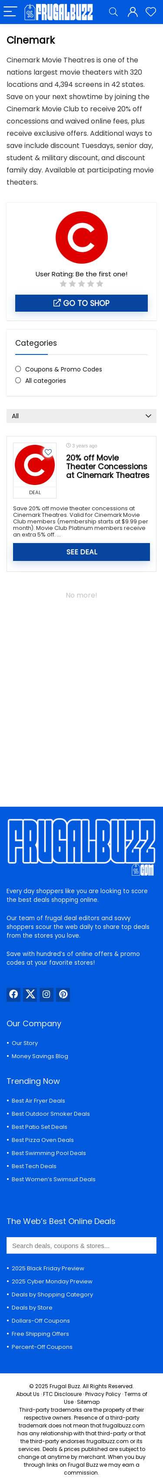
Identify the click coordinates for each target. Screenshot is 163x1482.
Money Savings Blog (40, 1056)
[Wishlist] (151, 12)
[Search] (113, 12)
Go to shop (81, 303)
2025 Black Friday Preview (48, 1268)
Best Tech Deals (34, 1166)
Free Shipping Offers (40, 1334)
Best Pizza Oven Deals (43, 1140)
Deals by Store (32, 1307)
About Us (28, 1394)
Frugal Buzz (65, 1386)
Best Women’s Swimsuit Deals (54, 1179)
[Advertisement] (81, 699)
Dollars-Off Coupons (41, 1321)
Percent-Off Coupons (42, 1347)
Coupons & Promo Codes (63, 369)
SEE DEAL (82, 552)
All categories (45, 380)
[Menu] (10, 12)
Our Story (25, 1043)
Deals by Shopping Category (52, 1294)
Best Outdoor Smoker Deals (51, 1114)
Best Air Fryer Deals (38, 1101)
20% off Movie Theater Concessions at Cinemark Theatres (108, 467)
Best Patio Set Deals (39, 1127)
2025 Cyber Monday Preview (52, 1281)
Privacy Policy (103, 1394)
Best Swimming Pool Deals (49, 1153)
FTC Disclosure (62, 1394)
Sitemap (88, 1402)
